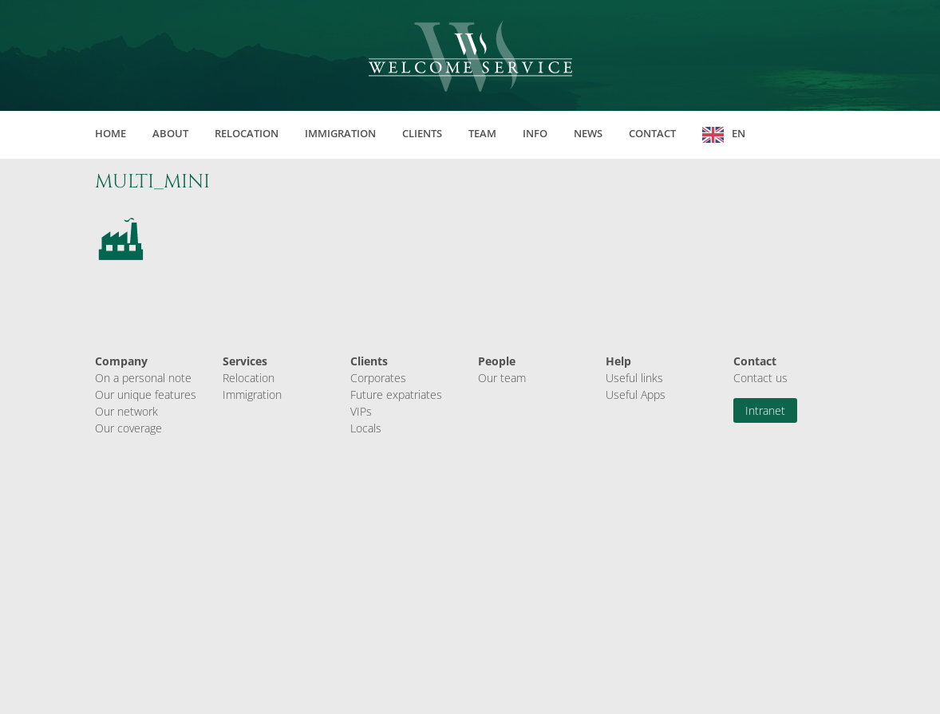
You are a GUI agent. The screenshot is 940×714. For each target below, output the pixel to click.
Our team (502, 377)
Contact (652, 133)
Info (535, 133)
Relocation (246, 133)
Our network (126, 411)
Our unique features (145, 394)
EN (738, 133)
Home (110, 133)
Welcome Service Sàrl (470, 56)
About (170, 133)
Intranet (765, 410)
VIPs (361, 411)
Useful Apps (636, 394)
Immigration (340, 133)
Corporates (378, 377)
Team (482, 133)
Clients (422, 133)
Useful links (634, 377)
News (588, 133)
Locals (365, 428)
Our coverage (128, 428)
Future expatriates (396, 394)
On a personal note (143, 377)
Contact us (760, 377)
